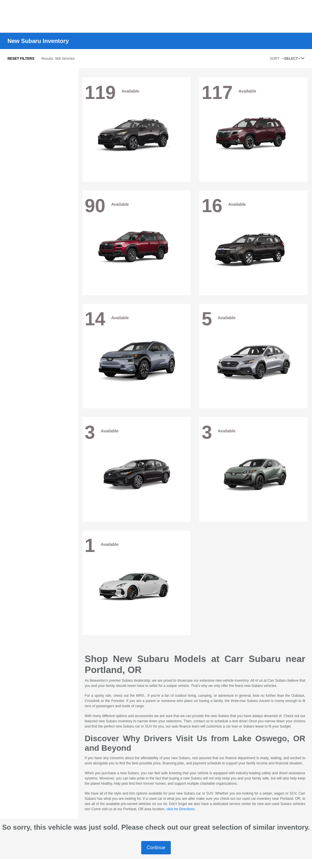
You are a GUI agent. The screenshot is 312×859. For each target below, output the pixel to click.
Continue (156, 847)
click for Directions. (181, 809)
